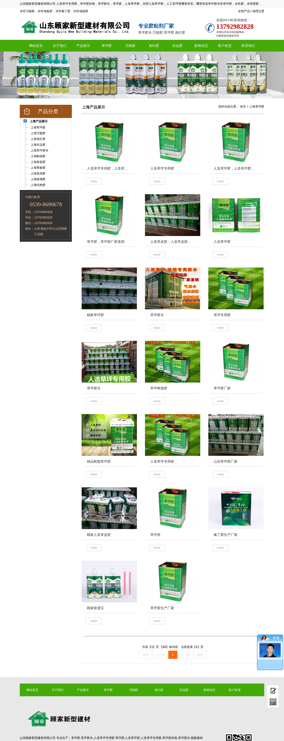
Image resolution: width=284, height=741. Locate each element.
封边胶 (177, 45)
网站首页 (36, 45)
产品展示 (83, 45)
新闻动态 (201, 45)
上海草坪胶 (256, 106)
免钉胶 (154, 45)
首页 (243, 106)
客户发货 (224, 45)
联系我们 (248, 45)
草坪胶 (107, 45)
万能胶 (130, 45)
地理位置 (258, 11)
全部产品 (244, 11)
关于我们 (59, 45)
